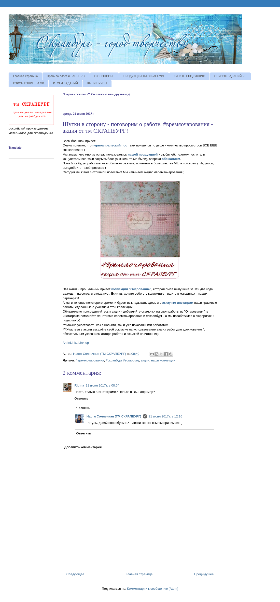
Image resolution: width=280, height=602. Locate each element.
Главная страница (25, 76)
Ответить (81, 398)
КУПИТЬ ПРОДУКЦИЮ (189, 76)
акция (145, 360)
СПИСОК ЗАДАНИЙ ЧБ (230, 76)
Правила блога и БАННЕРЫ (66, 76)
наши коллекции (163, 360)
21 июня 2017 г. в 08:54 (102, 385)
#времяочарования (90, 360)
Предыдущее (204, 574)
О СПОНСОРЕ (104, 76)
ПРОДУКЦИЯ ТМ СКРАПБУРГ (144, 76)
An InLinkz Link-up (76, 342)
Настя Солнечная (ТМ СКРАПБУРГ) (113, 416)
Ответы (84, 408)
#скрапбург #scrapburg (122, 360)
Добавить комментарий (83, 447)
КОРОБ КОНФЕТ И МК (28, 83)
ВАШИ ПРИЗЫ (97, 83)
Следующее (75, 574)
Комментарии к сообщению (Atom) (152, 588)
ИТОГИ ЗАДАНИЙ (65, 83)
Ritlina (79, 385)
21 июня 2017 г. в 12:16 (165, 416)
